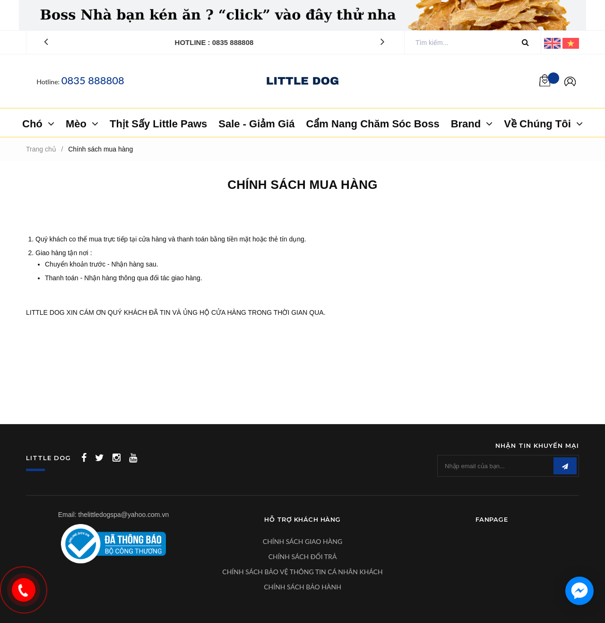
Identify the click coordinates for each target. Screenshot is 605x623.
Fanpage (491, 519)
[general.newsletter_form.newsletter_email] (508, 466)
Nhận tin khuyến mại (537, 445)
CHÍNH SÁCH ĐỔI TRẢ (302, 556)
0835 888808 (92, 80)
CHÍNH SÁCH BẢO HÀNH (302, 587)
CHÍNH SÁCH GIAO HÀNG (302, 541)
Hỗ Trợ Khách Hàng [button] (302, 519)
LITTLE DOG (48, 458)
